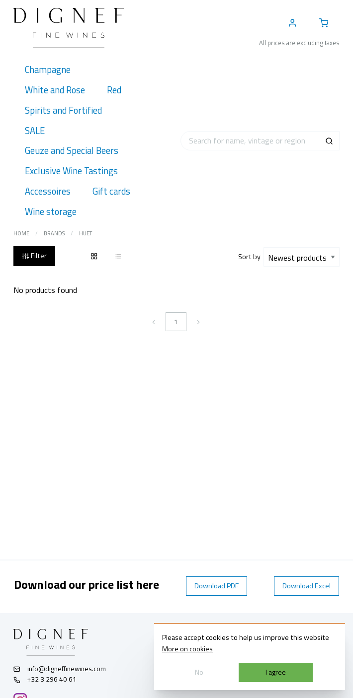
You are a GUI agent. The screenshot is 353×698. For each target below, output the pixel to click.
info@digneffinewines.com (59, 669)
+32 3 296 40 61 (45, 679)
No (199, 672)
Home (21, 233)
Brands (54, 233)
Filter (34, 255)
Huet (85, 233)
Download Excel (306, 585)
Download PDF (216, 585)
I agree (275, 672)
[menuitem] (47, 70)
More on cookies (187, 648)
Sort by (251, 256)
